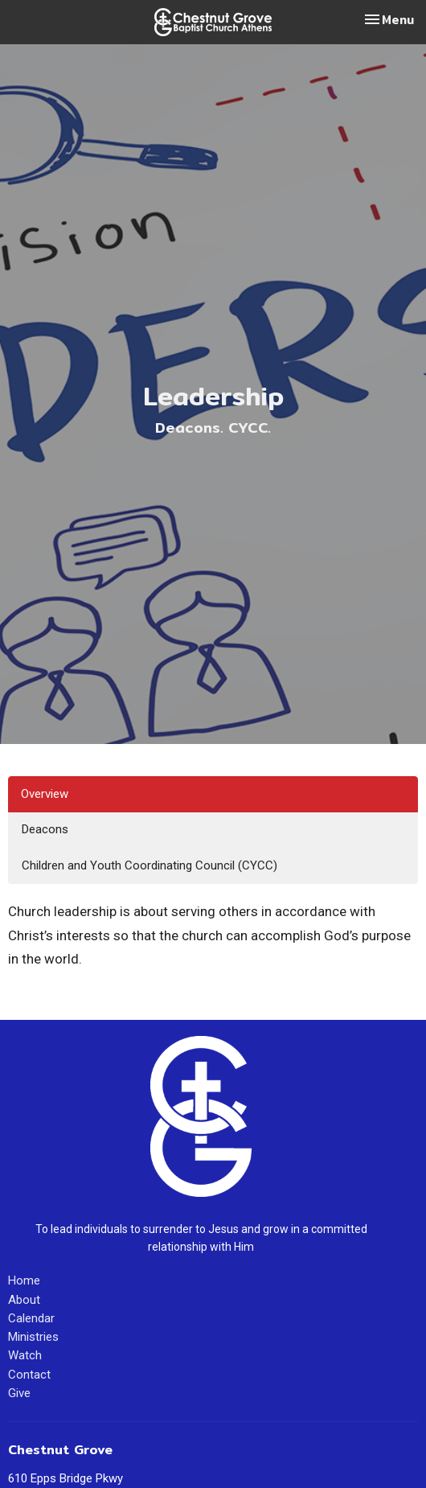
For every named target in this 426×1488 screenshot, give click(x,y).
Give (19, 1393)
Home (24, 1280)
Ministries (33, 1337)
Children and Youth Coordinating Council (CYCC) (149, 865)
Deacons (45, 829)
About (24, 1300)
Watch (25, 1355)
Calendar (31, 1318)
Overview (44, 794)
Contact (29, 1374)
